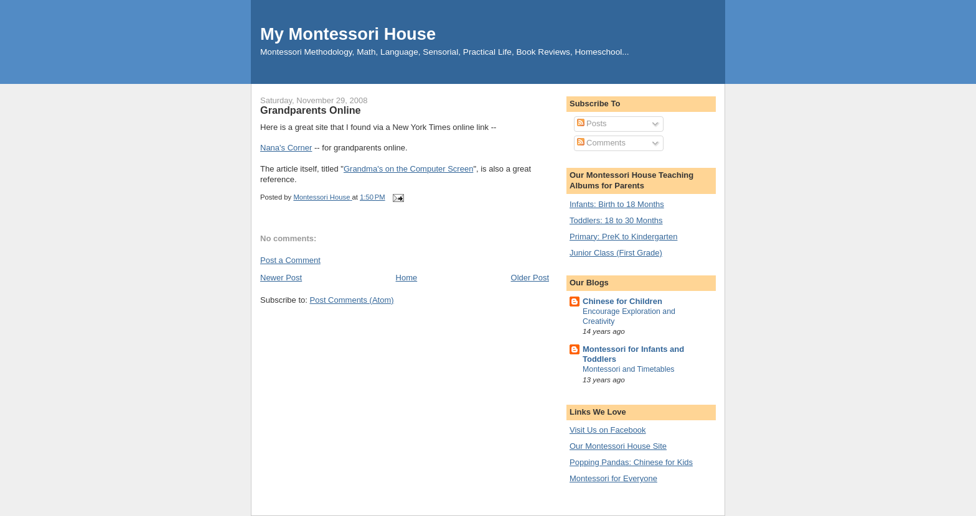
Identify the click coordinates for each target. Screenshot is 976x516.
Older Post (530, 277)
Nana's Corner (286, 147)
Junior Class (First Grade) (616, 252)
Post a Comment (290, 260)
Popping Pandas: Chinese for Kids (631, 462)
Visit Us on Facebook (608, 430)
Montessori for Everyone (613, 478)
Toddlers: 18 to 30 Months (616, 220)
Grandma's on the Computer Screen (408, 168)
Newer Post (281, 277)
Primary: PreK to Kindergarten (623, 236)
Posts (592, 123)
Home (407, 277)
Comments (601, 142)
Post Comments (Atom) (352, 300)
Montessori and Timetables (629, 369)
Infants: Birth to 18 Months (617, 204)
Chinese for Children (622, 301)
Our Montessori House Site (618, 446)
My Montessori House (348, 34)
